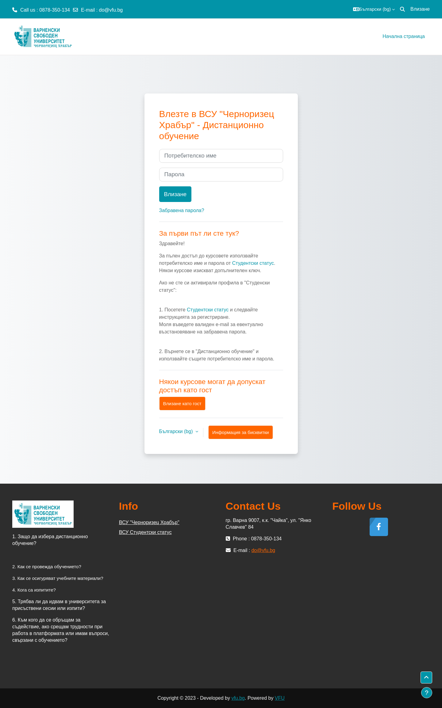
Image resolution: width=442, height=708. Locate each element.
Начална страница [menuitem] (403, 36)
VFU (280, 698)
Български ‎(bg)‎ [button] (176, 431)
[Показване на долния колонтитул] (426, 692)
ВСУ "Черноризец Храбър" (149, 522)
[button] (373, 9)
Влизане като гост (182, 403)
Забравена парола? (181, 210)
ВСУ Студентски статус (145, 532)
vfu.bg (238, 698)
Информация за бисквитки (240, 432)
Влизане (420, 9)
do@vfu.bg (111, 10)
